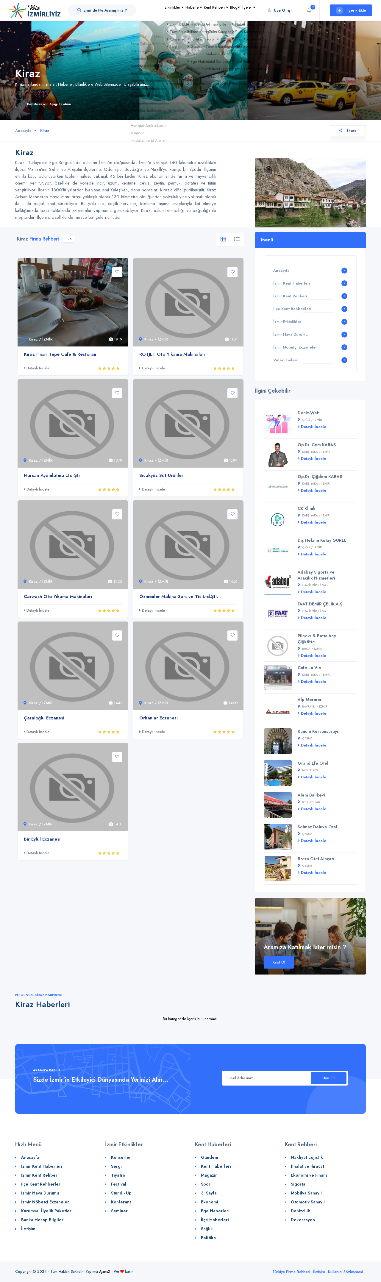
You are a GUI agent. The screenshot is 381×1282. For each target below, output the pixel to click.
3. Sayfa (209, 1193)
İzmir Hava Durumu (290, 334)
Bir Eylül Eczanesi (42, 839)
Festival (118, 1184)
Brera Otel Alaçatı (316, 859)
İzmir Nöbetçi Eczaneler (295, 347)
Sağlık (207, 1229)
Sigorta (298, 1184)
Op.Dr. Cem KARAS (317, 445)
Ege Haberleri (215, 1211)
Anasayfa (23, 130)
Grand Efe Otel (313, 763)
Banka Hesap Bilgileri (43, 1220)
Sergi (116, 1166)
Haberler (164, 22)
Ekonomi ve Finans (309, 1175)
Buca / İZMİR (310, 649)
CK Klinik (307, 508)
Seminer (119, 1211)
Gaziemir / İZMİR (313, 585)
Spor (205, 1184)
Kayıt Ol (279, 962)
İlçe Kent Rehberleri (41, 1184)
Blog (222, 22)
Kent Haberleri (216, 1166)
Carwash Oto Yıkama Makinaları (58, 596)
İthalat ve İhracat (307, 1166)
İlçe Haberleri (215, 1220)
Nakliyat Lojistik (307, 1157)
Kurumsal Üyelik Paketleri (47, 1211)
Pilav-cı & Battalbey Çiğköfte (317, 639)
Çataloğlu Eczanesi (44, 718)
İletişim (28, 1229)
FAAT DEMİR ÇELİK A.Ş (320, 604)
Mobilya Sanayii (306, 1193)
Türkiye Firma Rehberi (291, 1272)
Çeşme (305, 738)
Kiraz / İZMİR (38, 339)
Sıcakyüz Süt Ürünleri (162, 475)
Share (348, 130)
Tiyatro (118, 1175)
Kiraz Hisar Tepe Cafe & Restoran (60, 354)
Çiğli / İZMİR (310, 420)
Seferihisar (309, 802)
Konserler (121, 1157)
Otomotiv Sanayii (308, 1202)
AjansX (104, 1271)
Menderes (308, 770)
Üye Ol (329, 1078)
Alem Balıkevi (311, 795)
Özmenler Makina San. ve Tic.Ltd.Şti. (178, 596)
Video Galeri (285, 360)
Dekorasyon (303, 1220)
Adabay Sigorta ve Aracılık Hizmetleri (316, 575)
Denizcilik (300, 1211)
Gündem (209, 1157)
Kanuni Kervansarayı (318, 731)
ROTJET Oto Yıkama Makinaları (172, 354)
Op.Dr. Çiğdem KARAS (320, 477)
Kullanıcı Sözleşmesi (345, 1272)
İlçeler (244, 22)
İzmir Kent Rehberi (290, 296)
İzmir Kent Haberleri (291, 283)
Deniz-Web (309, 413)
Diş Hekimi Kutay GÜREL (322, 540)
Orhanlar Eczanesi (158, 718)
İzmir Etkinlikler (287, 321)
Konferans (121, 1202)
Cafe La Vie (309, 668)
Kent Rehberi (195, 22)
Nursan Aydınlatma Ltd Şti (52, 475)
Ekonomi (209, 1202)
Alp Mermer (310, 699)
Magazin (209, 1175)
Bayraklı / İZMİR (312, 706)
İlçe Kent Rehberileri (292, 309)
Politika (208, 1238)
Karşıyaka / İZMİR (314, 451)
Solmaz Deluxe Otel (317, 827)
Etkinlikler (135, 22)
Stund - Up (121, 1193)
